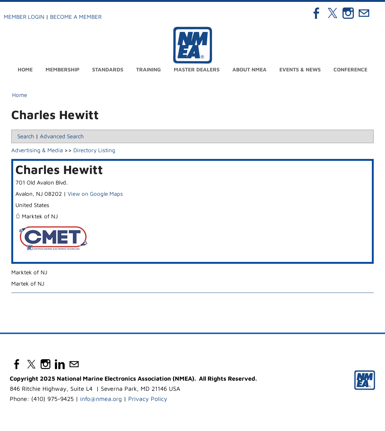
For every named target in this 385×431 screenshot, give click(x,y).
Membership (62, 69)
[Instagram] (348, 13)
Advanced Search (62, 136)
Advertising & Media (37, 150)
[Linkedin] (60, 364)
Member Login (24, 17)
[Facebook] (316, 13)
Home (25, 69)
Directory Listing (94, 150)
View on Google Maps (95, 194)
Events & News (300, 69)
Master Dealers (197, 69)
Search (25, 136)
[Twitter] (332, 13)
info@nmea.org (101, 398)
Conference (350, 69)
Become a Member (76, 17)
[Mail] (364, 13)
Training (148, 69)
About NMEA (249, 69)
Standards (107, 69)
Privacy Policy (147, 398)
